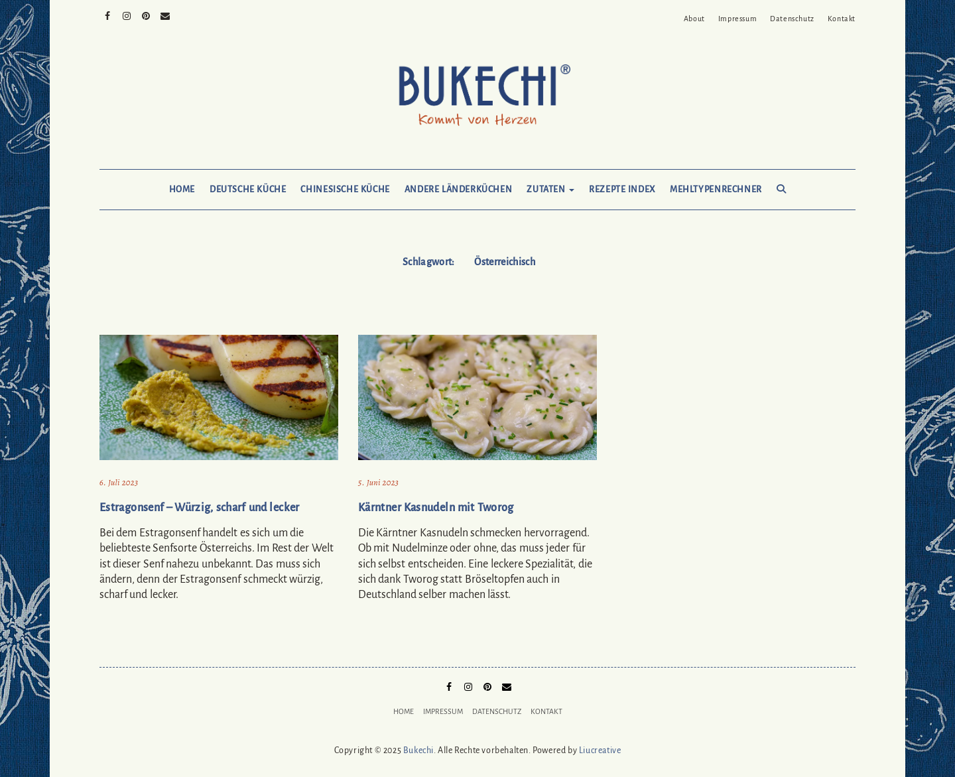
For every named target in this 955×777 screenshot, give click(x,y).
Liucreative (600, 750)
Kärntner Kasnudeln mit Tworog (436, 508)
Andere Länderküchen (459, 189)
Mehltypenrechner (716, 189)
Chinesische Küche (344, 189)
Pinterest (146, 15)
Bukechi (418, 750)
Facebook (107, 15)
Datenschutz (792, 19)
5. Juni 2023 (378, 482)
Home (182, 189)
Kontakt (842, 19)
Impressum (737, 19)
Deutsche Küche (248, 189)
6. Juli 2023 (118, 482)
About (694, 19)
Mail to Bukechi (165, 15)
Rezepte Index (622, 189)
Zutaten (550, 189)
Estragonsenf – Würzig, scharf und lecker (199, 508)
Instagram (127, 15)
